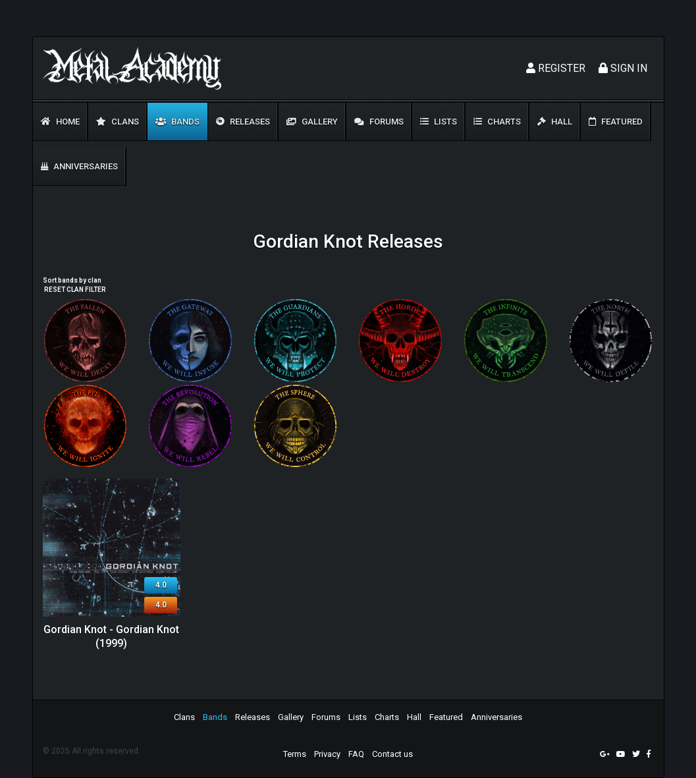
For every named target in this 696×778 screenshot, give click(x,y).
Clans (117, 121)
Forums (379, 121)
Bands (177, 121)
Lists (438, 121)
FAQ (356, 754)
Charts (497, 121)
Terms (294, 754)
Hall (554, 121)
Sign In (623, 68)
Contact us (392, 754)
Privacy (327, 754)
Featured (616, 121)
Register (555, 68)
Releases (243, 121)
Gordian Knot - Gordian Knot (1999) (111, 636)
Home (60, 121)
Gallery (312, 121)
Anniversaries (79, 166)
